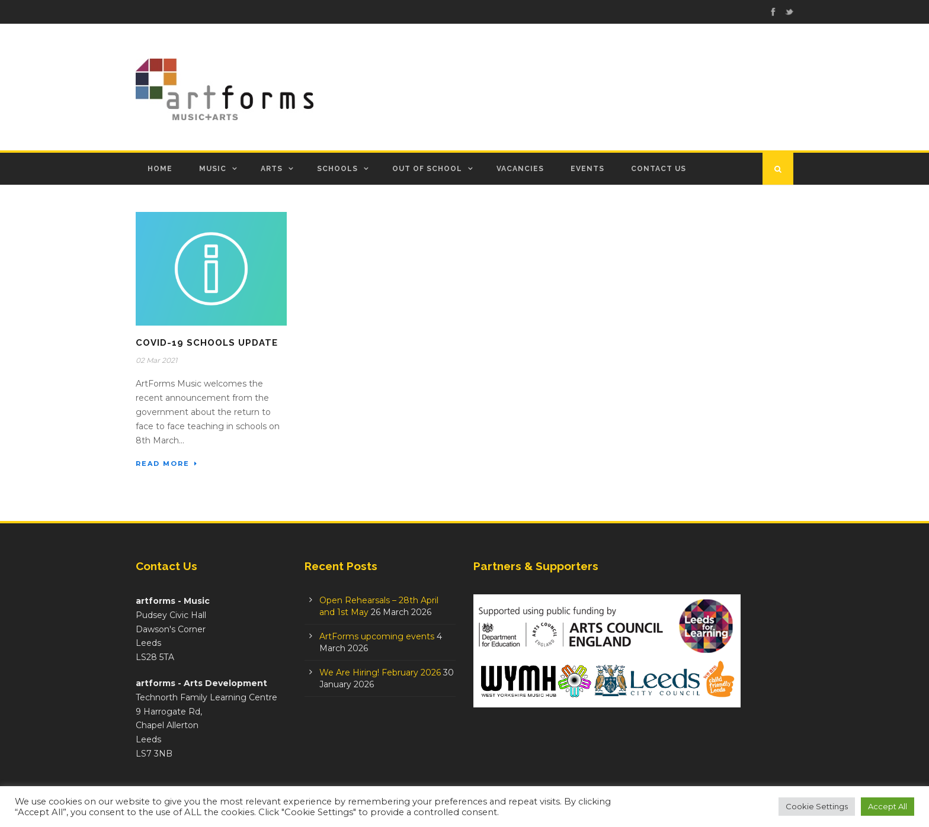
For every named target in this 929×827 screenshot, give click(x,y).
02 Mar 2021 (156, 360)
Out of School (427, 169)
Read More (167, 463)
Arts (272, 169)
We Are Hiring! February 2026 (380, 672)
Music (212, 169)
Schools (337, 169)
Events (587, 169)
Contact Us (658, 169)
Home (160, 169)
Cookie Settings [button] (817, 806)
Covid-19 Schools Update (207, 342)
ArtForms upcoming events (376, 636)
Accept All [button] (887, 806)
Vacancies (520, 169)
